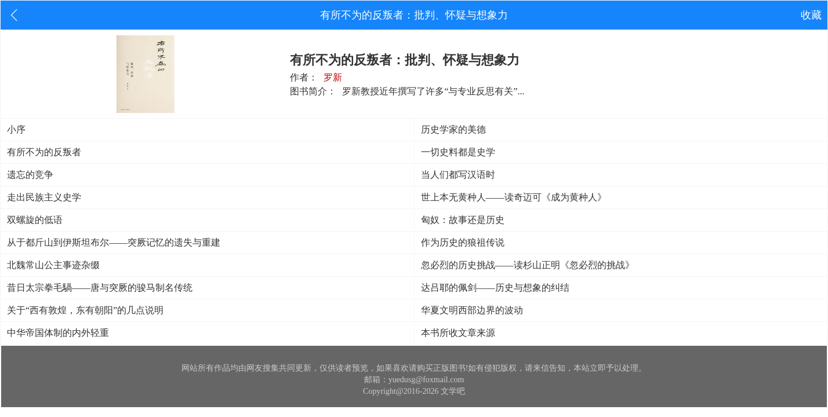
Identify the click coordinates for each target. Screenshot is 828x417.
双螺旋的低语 (35, 220)
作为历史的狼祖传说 (462, 242)
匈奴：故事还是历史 (462, 220)
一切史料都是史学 (458, 152)
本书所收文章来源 (458, 333)
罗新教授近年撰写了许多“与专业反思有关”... (433, 91)
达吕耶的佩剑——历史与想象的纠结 (495, 287)
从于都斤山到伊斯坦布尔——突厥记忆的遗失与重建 (113, 242)
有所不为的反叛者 (44, 152)
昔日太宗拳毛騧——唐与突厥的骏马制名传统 (100, 287)
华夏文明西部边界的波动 (472, 310)
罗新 (333, 77)
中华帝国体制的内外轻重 (58, 333)
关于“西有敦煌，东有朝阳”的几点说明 (85, 310)
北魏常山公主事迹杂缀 (53, 265)
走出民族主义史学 (44, 197)
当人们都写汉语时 (458, 175)
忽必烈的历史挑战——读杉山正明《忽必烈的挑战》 (527, 265)
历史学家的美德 (453, 129)
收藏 (811, 15)
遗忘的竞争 (30, 175)
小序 (16, 129)
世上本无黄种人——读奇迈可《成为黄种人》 (514, 197)
